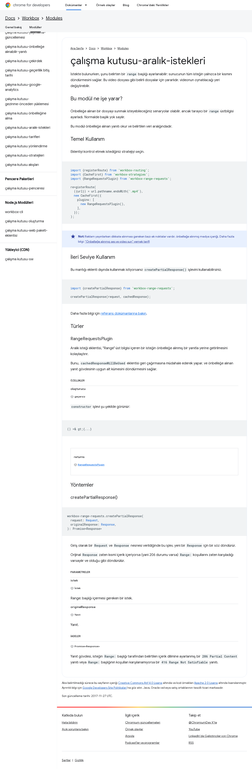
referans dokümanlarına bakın (123, 313)
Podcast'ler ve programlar (142, 743)
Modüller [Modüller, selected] (35, 27)
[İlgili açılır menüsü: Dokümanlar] (87, 5)
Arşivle (129, 736)
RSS (191, 743)
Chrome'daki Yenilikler (153, 5)
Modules (54, 18)
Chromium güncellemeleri (142, 722)
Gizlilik (79, 760)
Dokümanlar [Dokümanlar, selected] (73, 5)
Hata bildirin (70, 722)
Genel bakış (13, 27)
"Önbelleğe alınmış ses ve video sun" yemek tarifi (117, 241)
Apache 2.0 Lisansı (206, 683)
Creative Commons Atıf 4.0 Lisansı (140, 683)
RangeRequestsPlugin (91, 464)
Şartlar (66, 760)
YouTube (194, 729)
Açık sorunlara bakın (75, 729)
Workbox (30, 18)
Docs (10, 18)
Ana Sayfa (77, 48)
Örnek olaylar (105, 5)
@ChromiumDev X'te (203, 722)
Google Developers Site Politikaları (105, 688)
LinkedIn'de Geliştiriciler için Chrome (213, 736)
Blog (126, 5)
